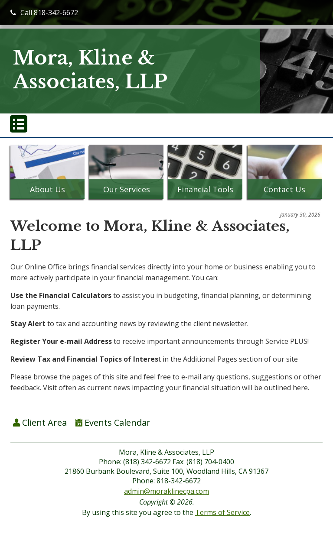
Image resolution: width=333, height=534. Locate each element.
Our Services (126, 189)
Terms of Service (222, 512)
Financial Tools (205, 189)
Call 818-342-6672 (44, 12)
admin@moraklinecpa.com (166, 491)
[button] (18, 124)
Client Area (40, 422)
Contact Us (284, 189)
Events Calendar (112, 422)
